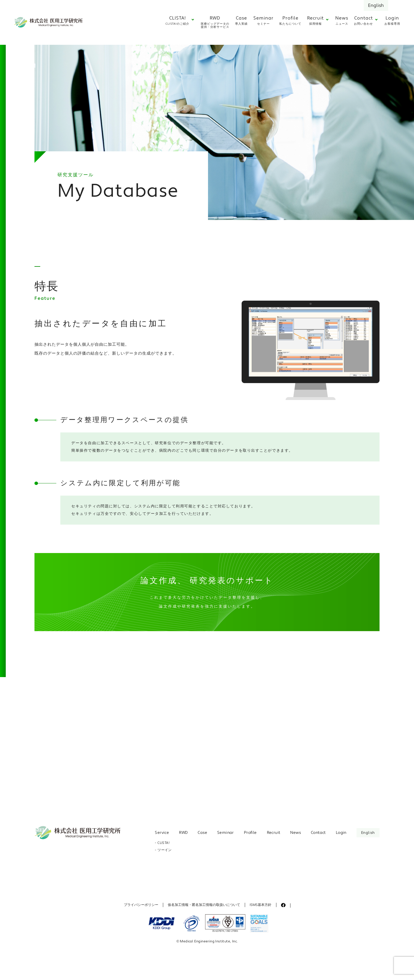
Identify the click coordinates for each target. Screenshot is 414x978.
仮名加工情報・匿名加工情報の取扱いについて (204, 905)
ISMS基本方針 (260, 905)
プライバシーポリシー (141, 905)
